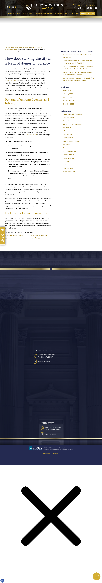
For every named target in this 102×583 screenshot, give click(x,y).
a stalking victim (31, 135)
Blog (67, 13)
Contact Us (74, 13)
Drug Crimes (67, 128)
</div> (14, 575)
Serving (39, 13)
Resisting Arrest (68, 158)
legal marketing (58, 449)
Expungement (67, 134)
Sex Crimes (66, 161)
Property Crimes (68, 155)
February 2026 (68, 94)
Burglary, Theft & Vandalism (72, 114)
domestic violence (11, 81)
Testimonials (48, 13)
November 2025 (68, 104)
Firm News (66, 144)
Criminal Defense (68, 117)
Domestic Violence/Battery (72, 124)
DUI (64, 131)
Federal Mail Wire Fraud (71, 141)
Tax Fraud (66, 165)
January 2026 (67, 97)
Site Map (55, 454)
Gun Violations (68, 148)
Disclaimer (46, 454)
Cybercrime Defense (70, 121)
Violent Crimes (68, 168)
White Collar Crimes (69, 172)
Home (10, 13)
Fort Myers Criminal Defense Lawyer (17, 47)
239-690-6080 (87, 8)
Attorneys (17, 13)
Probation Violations (70, 151)
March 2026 (67, 90)
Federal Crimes (68, 138)
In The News (59, 13)
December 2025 (68, 101)
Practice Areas (28, 13)
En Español (85, 13)
